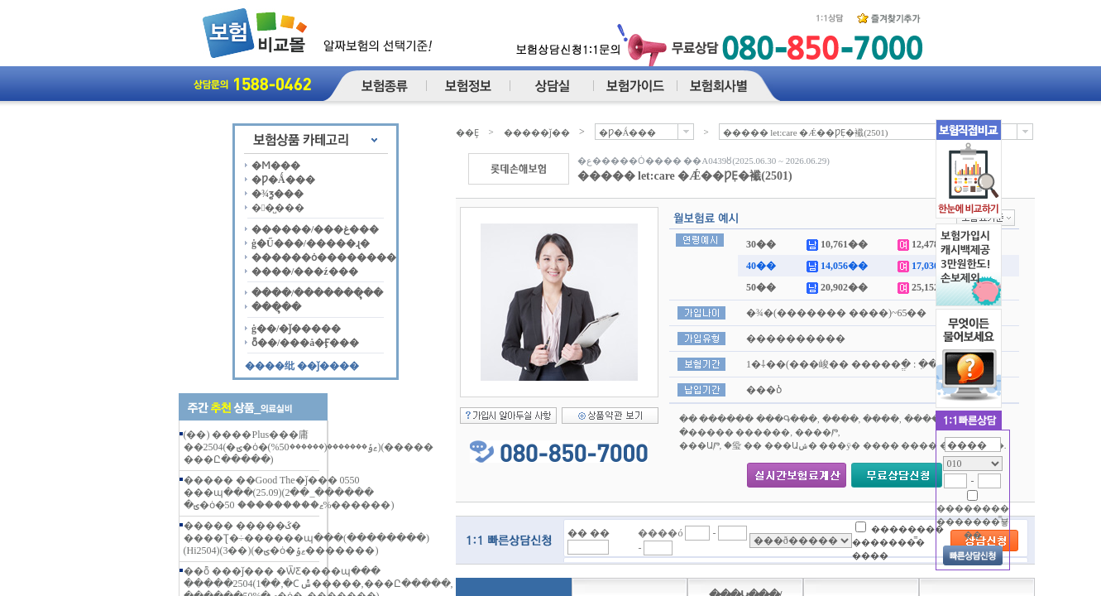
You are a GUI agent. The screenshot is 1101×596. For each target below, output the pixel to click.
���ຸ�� (276, 307)
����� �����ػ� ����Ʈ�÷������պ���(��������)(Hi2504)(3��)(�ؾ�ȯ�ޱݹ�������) (307, 538)
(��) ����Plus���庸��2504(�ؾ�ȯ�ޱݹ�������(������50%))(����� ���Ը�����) (309, 447)
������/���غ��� (315, 229)
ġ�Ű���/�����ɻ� (310, 243)
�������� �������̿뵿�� (972, 521)
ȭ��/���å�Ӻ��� (305, 342)
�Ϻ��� (275, 165)
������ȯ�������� (323, 257)
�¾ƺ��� (277, 193)
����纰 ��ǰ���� (302, 366)
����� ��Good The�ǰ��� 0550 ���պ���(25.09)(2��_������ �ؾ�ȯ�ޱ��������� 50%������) (289, 492)
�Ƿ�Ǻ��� (283, 179)
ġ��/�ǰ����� (296, 328)
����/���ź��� (304, 271)
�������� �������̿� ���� (898, 541)
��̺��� (277, 208)
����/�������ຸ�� (317, 293)
